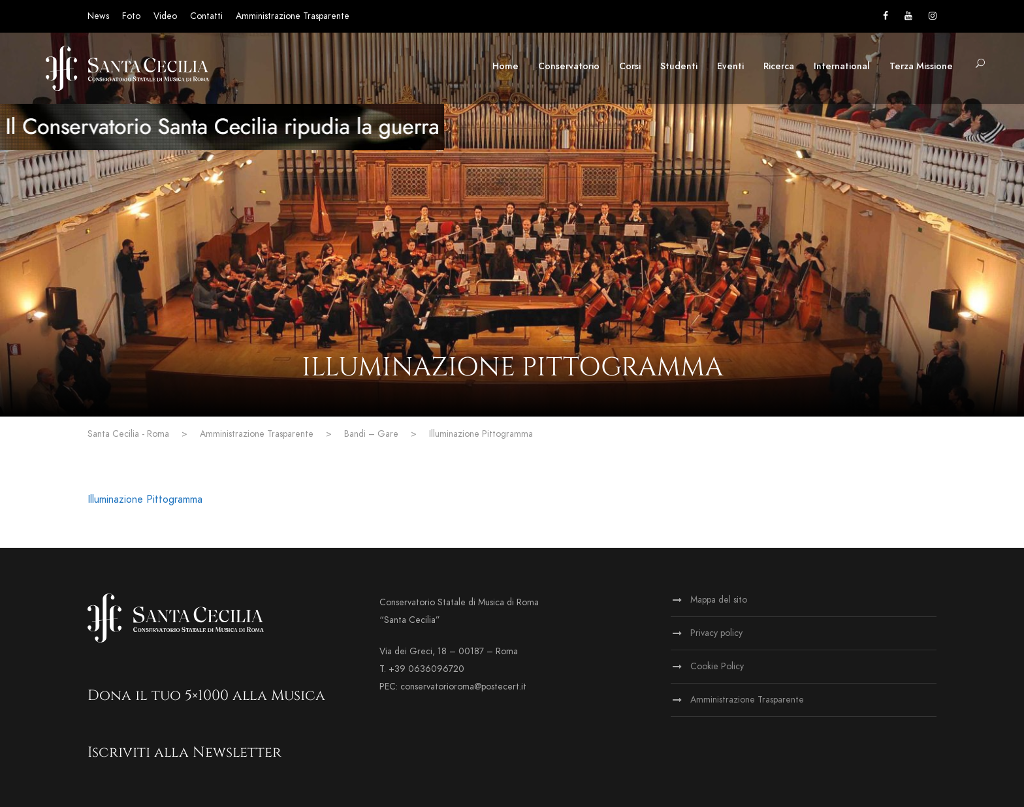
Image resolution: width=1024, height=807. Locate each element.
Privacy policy (716, 633)
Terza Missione (921, 66)
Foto (131, 16)
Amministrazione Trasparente (292, 16)
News (98, 16)
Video (165, 16)
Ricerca (778, 66)
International (842, 66)
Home (505, 66)
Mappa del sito (718, 599)
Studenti (678, 66)
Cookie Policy (717, 666)
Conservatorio (569, 66)
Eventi (730, 66)
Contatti (206, 16)
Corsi (630, 66)
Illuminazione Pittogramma (145, 499)
